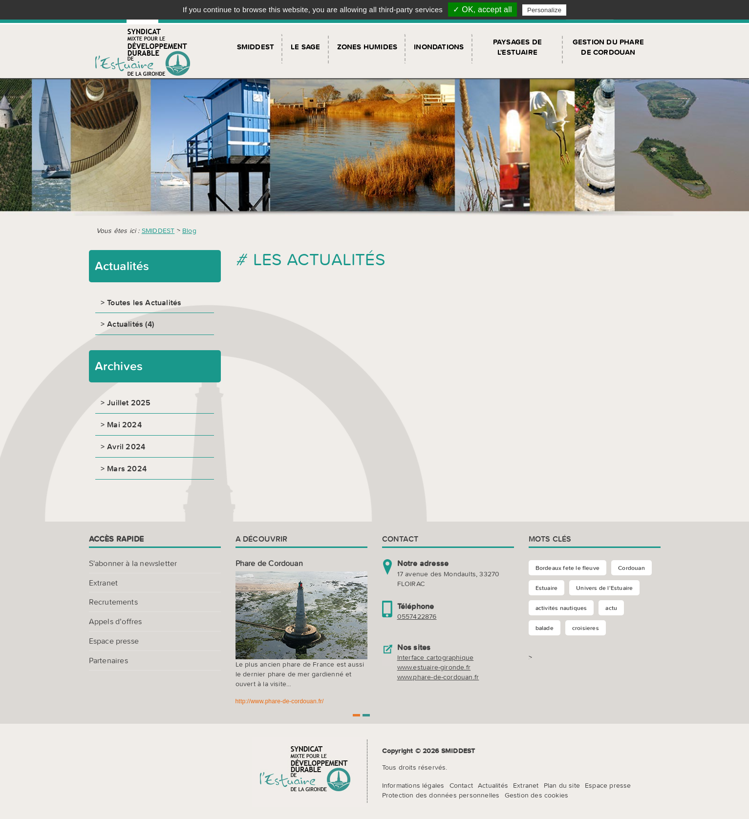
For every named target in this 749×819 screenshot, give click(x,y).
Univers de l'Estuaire (604, 587)
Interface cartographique (435, 657)
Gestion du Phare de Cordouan (608, 47)
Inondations (439, 46)
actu (611, 607)
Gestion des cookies (537, 795)
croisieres (585, 627)
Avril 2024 (126, 446)
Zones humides (367, 46)
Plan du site (562, 785)
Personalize (544, 10)
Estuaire (546, 587)
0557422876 (417, 616)
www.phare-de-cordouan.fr (438, 676)
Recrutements (113, 602)
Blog (189, 230)
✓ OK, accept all (482, 9)
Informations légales (413, 785)
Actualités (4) (130, 324)
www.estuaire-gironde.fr (434, 667)
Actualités (493, 785)
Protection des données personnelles (441, 795)
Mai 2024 (124, 424)
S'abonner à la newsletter (133, 563)
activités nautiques (561, 607)
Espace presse (114, 641)
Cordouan (631, 567)
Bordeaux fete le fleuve (567, 567)
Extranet (103, 583)
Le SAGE (305, 46)
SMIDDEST (256, 46)
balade (544, 627)
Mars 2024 (127, 468)
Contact (461, 785)
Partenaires (108, 660)
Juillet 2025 (128, 402)
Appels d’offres (115, 621)
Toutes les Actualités (144, 302)
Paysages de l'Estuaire (517, 47)
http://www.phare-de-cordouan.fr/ (279, 701)
